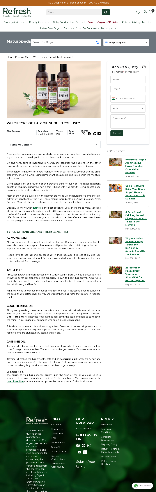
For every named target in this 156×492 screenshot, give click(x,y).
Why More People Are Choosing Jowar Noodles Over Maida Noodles (135, 166)
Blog (9, 57)
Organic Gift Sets (108, 22)
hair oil (37, 207)
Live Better (77, 22)
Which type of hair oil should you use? (53, 57)
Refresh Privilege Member (137, 22)
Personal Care (22, 57)
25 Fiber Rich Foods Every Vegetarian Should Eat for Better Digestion (135, 274)
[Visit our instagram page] (89, 445)
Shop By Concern (87, 28)
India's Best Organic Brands (56, 28)
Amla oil (11, 290)
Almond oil (51, 245)
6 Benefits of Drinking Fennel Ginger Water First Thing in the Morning (136, 218)
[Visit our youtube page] (79, 452)
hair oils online (15, 381)
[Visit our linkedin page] (85, 452)
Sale (90, 22)
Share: (84, 131)
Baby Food (60, 22)
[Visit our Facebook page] (78, 445)
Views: (59, 131)
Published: (43, 131)
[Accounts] (144, 12)
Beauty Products (39, 22)
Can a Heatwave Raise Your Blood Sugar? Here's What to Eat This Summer (135, 192)
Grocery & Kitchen (15, 22)
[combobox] (114, 98)
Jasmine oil (70, 359)
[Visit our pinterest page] (83, 445)
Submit (116, 133)
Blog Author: (13, 131)
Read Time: (72, 132)
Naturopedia (108, 28)
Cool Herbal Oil (15, 316)
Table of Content (21, 144)
